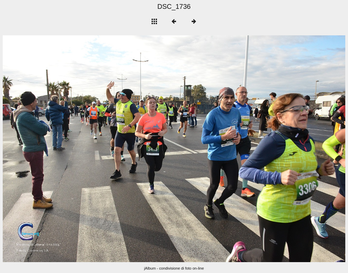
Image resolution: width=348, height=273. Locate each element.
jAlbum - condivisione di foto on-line (174, 268)
